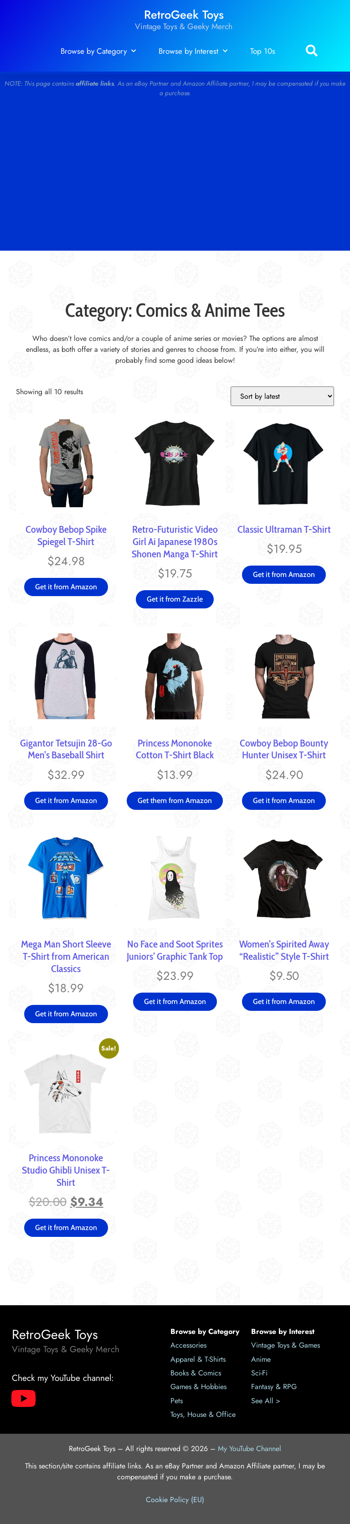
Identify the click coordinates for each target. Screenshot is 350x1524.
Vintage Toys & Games (285, 1345)
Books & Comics (195, 1373)
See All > (265, 1400)
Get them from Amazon (175, 800)
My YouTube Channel (249, 1448)
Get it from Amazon (66, 586)
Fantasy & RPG (274, 1386)
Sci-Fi (259, 1373)
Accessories (188, 1345)
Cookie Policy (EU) (175, 1499)
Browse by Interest (193, 51)
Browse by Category (98, 51)
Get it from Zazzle (175, 599)
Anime (261, 1359)
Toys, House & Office (203, 1414)
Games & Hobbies (198, 1386)
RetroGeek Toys (184, 14)
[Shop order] (282, 396)
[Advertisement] (175, 178)
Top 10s (262, 51)
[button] (311, 51)
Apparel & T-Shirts (198, 1359)
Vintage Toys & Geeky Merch (183, 26)
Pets (176, 1400)
